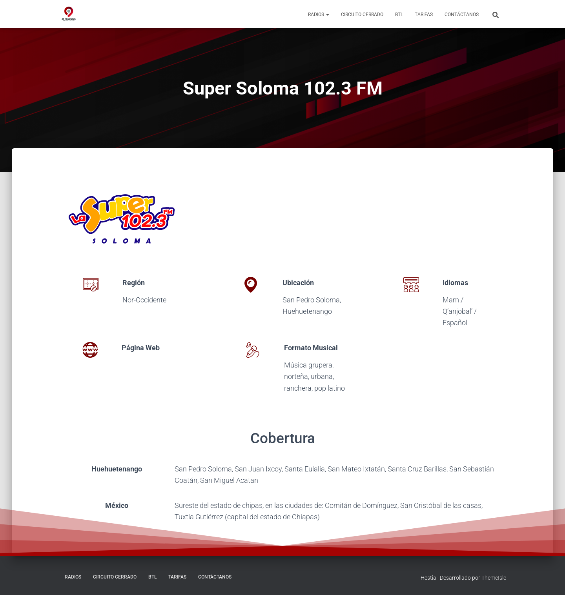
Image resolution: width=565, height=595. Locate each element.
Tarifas (424, 14)
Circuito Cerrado (362, 14)
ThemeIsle (493, 578)
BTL (399, 14)
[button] (327, 14)
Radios (318, 14)
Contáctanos (462, 14)
